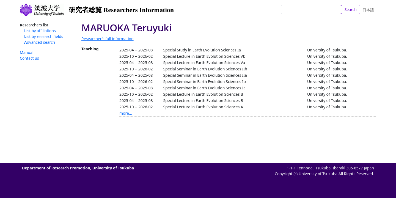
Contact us (29, 58)
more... (125, 113)
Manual (26, 52)
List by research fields (43, 36)
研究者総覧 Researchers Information (121, 9)
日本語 (368, 9)
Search (351, 9)
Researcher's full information (107, 38)
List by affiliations (40, 30)
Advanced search (39, 42)
